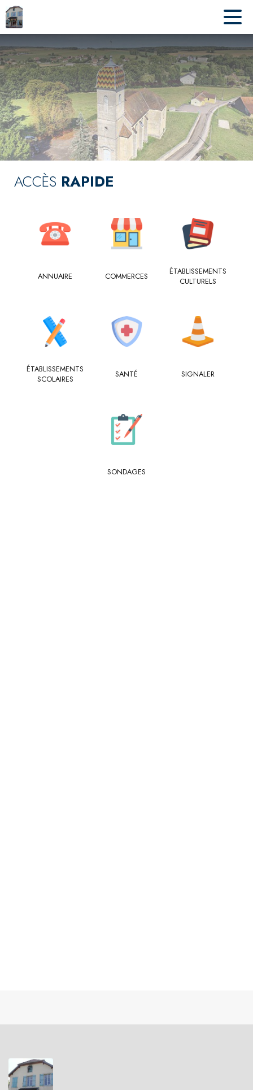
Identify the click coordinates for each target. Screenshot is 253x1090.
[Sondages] (127, 472)
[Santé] (127, 374)
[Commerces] (127, 276)
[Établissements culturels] (198, 276)
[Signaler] (198, 374)
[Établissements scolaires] (55, 374)
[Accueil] (14, 17)
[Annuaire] (55, 276)
